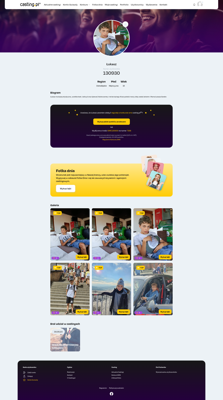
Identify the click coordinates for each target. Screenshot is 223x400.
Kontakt (163, 4)
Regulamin (103, 388)
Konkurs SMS (116, 375)
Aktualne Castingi (118, 372)
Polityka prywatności (116, 388)
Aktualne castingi (52, 4)
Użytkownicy (137, 4)
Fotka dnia (97, 4)
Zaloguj (28, 376)
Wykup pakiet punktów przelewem (111, 122)
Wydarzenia (151, 4)
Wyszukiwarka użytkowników (166, 372)
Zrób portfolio (116, 378)
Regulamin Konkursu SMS (111, 140)
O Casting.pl (71, 378)
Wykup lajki (65, 188)
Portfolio (124, 4)
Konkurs (85, 4)
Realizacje (71, 372)
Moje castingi (111, 4)
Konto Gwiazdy (70, 4)
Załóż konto (29, 372)
